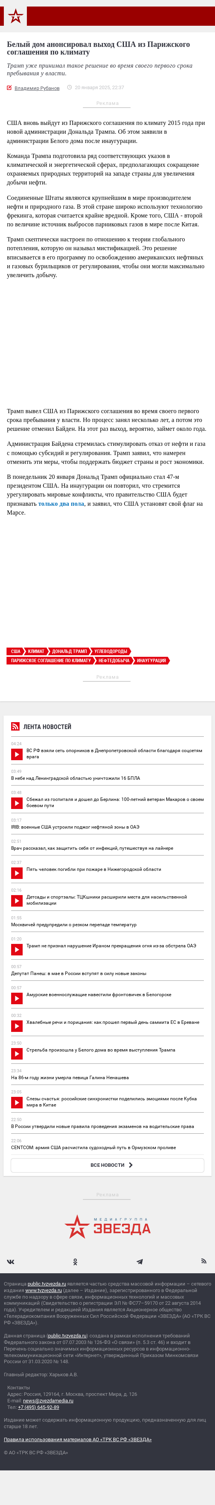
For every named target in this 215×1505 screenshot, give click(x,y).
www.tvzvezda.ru (43, 1290)
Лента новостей (41, 727)
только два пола (61, 503)
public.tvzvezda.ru (47, 1284)
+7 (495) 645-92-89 (38, 1407)
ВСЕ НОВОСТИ (113, 1165)
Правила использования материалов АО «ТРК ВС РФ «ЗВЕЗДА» (78, 1439)
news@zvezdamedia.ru (48, 1401)
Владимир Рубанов (37, 88)
